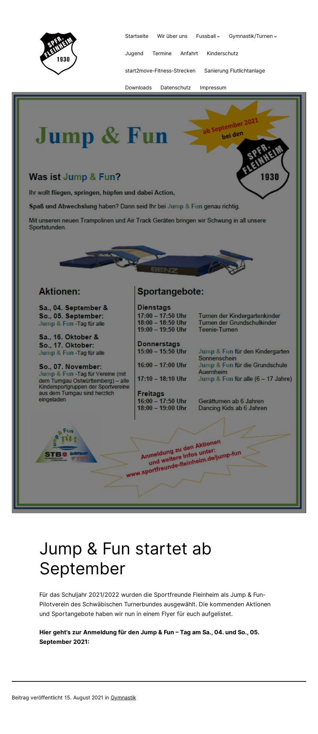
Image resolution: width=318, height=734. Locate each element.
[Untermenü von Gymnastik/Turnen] (275, 36)
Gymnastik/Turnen (251, 36)
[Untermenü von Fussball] (218, 36)
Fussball (206, 36)
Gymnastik (123, 697)
